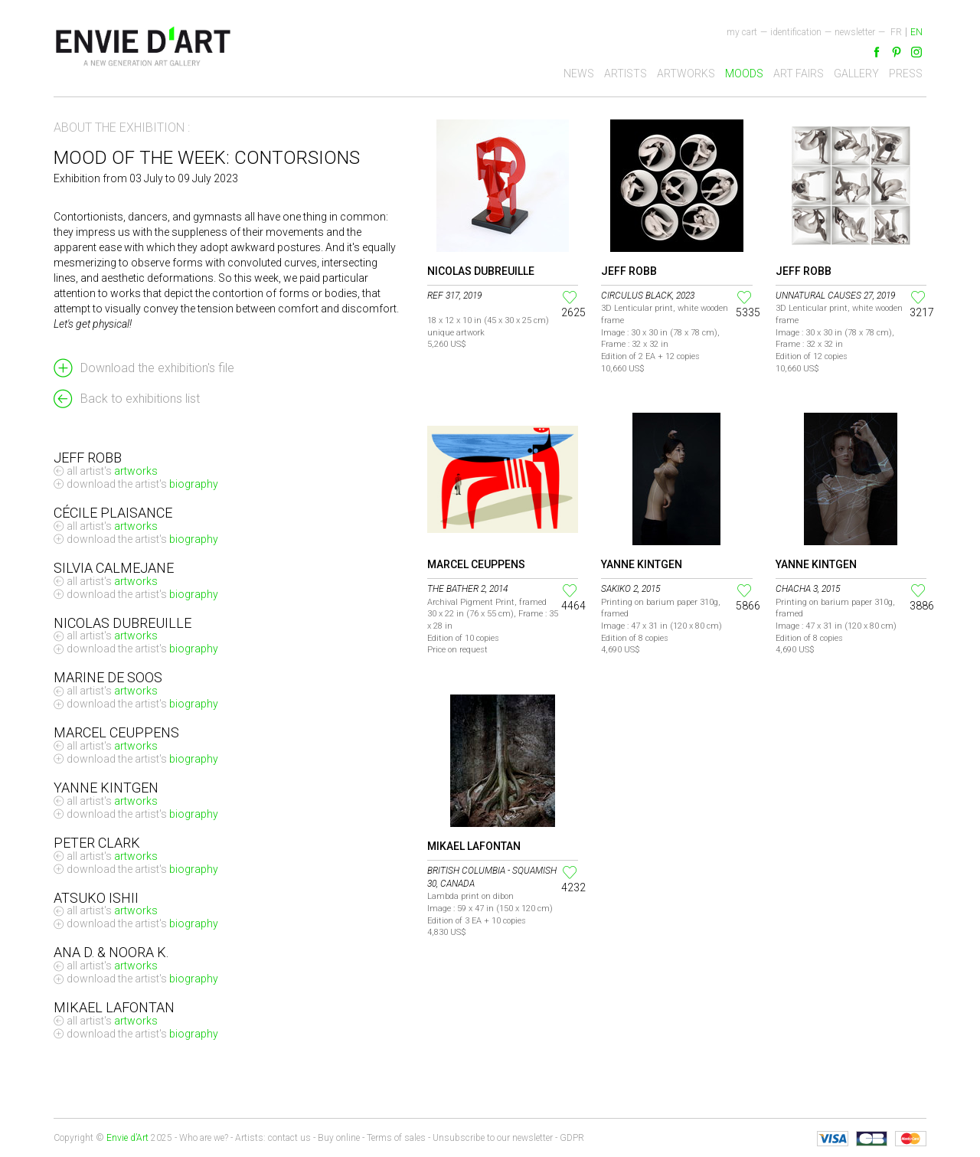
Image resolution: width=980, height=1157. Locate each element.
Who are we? (203, 1137)
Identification (796, 32)
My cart (742, 32)
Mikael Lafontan (474, 846)
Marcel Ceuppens (476, 564)
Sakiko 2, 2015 (630, 588)
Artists (625, 73)
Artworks (686, 73)
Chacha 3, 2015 (808, 588)
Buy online (339, 1137)
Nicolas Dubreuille (480, 271)
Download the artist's (142, 484)
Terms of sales (396, 1137)
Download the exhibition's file (157, 368)
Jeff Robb (629, 271)
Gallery (856, 73)
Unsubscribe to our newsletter (493, 1137)
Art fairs (798, 73)
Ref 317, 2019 (454, 295)
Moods (744, 73)
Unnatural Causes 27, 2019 (835, 295)
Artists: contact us (273, 1137)
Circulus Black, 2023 (647, 295)
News (579, 73)
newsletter (855, 32)
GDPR (572, 1137)
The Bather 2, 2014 (467, 588)
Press (906, 73)
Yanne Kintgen (641, 564)
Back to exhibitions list (140, 398)
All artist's (112, 471)
